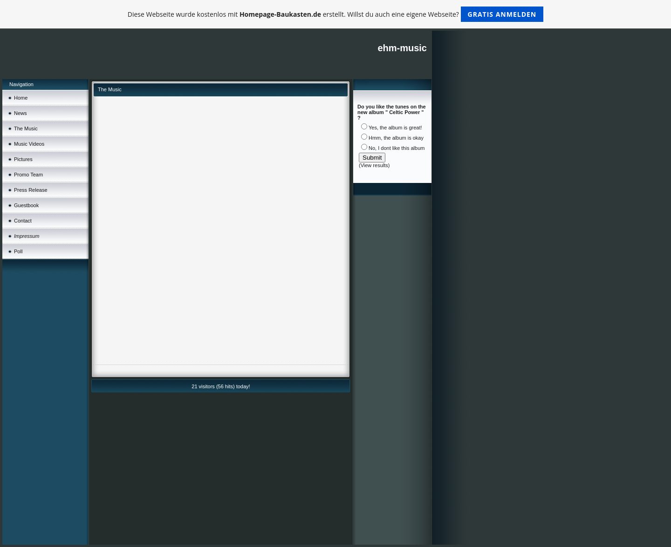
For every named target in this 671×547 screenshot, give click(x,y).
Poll (18, 251)
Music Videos (29, 144)
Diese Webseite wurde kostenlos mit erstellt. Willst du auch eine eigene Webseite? (336, 14)
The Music (26, 128)
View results (374, 165)
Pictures (23, 159)
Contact (23, 220)
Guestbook (26, 205)
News (20, 113)
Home (20, 98)
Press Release (31, 190)
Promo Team (28, 174)
